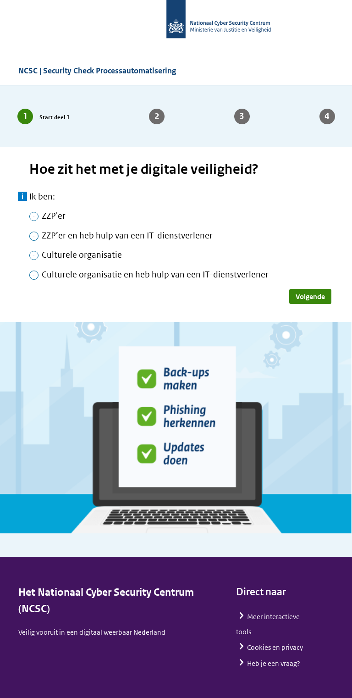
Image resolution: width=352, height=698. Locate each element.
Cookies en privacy (275, 647)
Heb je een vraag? (273, 663)
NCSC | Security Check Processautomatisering (97, 71)
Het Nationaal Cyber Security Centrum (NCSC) (106, 600)
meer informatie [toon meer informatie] (22, 196)
